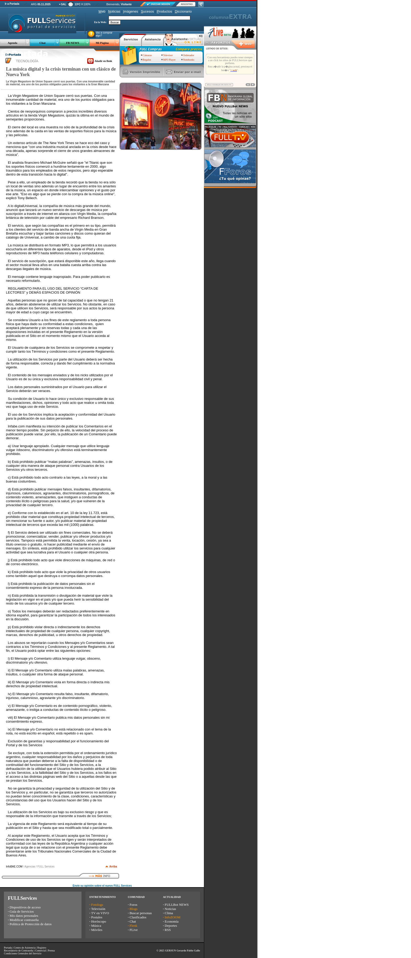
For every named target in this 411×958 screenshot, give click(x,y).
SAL (63, 4)
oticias (114, 11)
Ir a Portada (12, 3)
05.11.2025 (44, 4)
